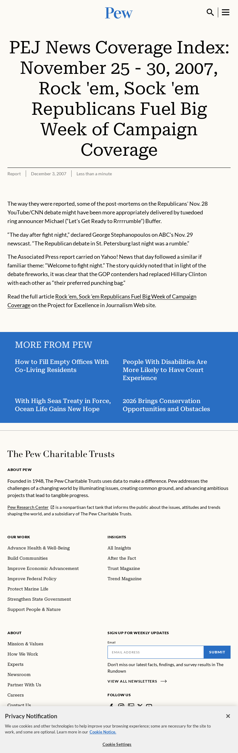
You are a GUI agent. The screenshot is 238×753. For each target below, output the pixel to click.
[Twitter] (140, 706)
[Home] (60, 453)
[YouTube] (149, 706)
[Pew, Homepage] (119, 12)
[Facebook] (111, 706)
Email (112, 642)
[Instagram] (121, 706)
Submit (217, 652)
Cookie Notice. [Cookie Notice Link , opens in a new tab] (103, 735)
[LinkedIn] (131, 706)
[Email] (156, 652)
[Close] (228, 719)
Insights (117, 537)
